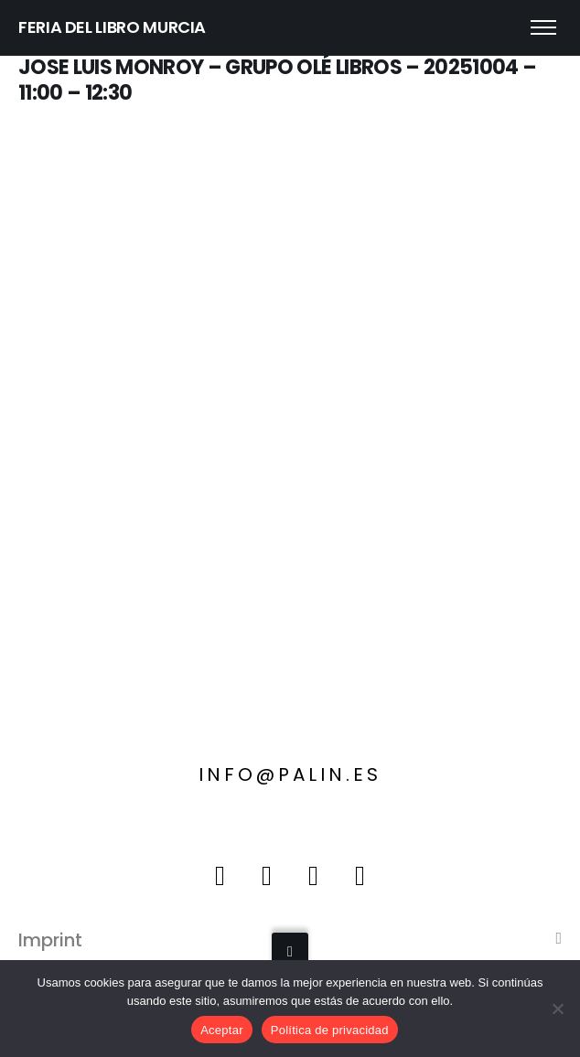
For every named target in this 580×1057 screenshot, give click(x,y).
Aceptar (221, 1030)
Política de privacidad (330, 1030)
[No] (557, 1008)
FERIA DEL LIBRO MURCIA (112, 27)
